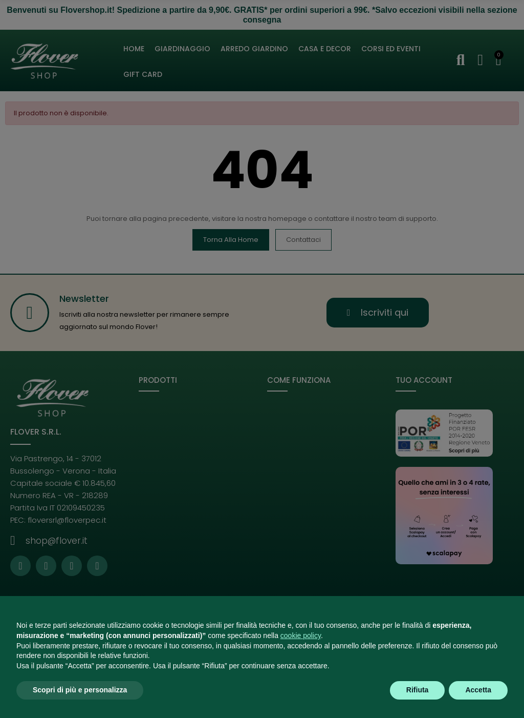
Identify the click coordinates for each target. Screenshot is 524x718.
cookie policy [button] (300, 635)
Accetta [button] (478, 690)
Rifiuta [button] (417, 690)
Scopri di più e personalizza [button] (80, 690)
